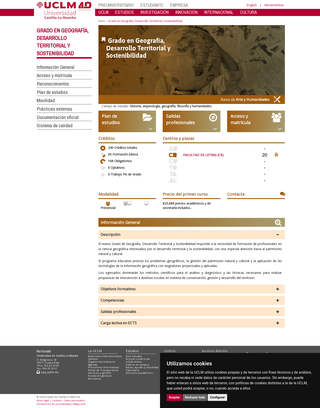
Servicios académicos (139, 372)
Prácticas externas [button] (54, 108)
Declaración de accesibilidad (54, 404)
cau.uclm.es (47, 372)
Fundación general (100, 375)
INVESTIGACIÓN (154, 12)
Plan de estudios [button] (52, 92)
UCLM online (134, 361)
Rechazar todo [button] (195, 397)
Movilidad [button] (46, 100)
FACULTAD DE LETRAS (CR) (203, 155)
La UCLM (95, 351)
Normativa (94, 378)
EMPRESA (179, 5)
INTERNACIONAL (218, 12)
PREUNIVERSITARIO (116, 5)
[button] (191, 234)
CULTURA (248, 12)
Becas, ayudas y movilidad (142, 367)
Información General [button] (55, 67)
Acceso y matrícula (138, 358)
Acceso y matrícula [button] (54, 75)
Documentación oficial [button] (57, 117)
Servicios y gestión (99, 372)
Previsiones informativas (103, 367)
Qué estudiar (134, 356)
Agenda (92, 364)
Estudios (132, 351)
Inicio (101, 21)
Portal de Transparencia (103, 370)
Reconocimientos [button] (53, 83)
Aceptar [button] (174, 397)
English (252, 5)
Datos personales (74, 400)
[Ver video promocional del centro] (276, 154)
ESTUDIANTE (152, 5)
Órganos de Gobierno (101, 361)
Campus (93, 358)
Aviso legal (43, 400)
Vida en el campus (137, 364)
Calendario (132, 370)
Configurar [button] (217, 397)
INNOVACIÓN (186, 12)
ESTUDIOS (124, 12)
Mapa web (79, 404)
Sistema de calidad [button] (54, 125)
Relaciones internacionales (105, 356)
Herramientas (274, 5)
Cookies (56, 400)
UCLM (103, 12)
